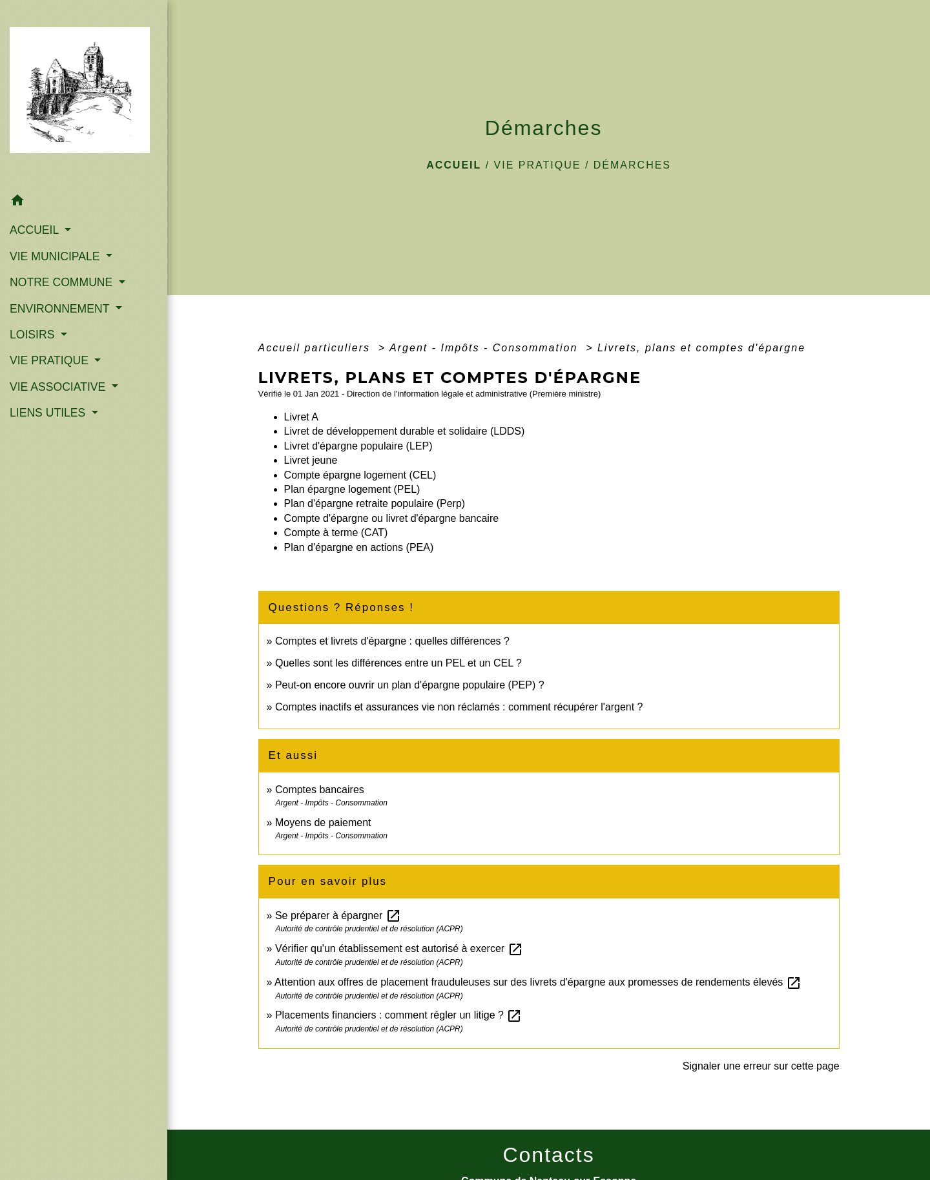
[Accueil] (84, 94)
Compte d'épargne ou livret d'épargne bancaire (391, 518)
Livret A (301, 416)
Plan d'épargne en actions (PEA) (359, 547)
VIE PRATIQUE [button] (51, 360)
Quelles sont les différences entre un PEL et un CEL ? (398, 662)
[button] (84, 202)
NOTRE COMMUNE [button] (63, 282)
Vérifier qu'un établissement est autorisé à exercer (399, 948)
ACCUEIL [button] (36, 229)
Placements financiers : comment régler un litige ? (398, 1014)
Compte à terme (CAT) (336, 532)
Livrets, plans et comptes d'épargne (701, 347)
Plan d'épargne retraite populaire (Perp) (375, 503)
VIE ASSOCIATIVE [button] (59, 386)
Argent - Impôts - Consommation (485, 347)
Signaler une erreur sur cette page (761, 1066)
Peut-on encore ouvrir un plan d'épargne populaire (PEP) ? (409, 684)
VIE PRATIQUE (537, 165)
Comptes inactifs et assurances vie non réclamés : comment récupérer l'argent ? (459, 706)
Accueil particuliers (316, 347)
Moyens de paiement (323, 822)
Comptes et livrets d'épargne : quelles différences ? (392, 641)
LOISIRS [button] (33, 334)
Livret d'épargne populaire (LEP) (358, 445)
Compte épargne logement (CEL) (360, 475)
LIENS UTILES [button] (49, 412)
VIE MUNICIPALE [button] (56, 256)
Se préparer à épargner (338, 915)
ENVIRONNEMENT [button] (61, 308)
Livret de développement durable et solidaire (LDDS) (404, 431)
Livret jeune (311, 460)
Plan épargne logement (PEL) (352, 489)
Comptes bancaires (319, 789)
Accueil (453, 165)
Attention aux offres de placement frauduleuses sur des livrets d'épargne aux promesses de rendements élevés (537, 982)
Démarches (632, 165)
